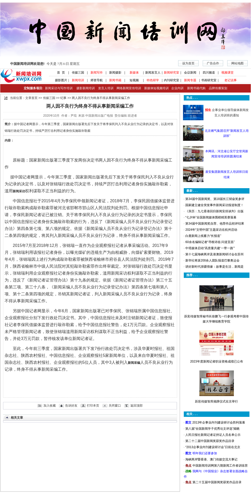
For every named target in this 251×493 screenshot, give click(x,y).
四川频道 (209, 72)
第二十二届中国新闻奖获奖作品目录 (209, 441)
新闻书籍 (115, 80)
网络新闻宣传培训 (129, 88)
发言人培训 (106, 88)
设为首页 (188, 63)
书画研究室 (208, 80)
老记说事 (230, 80)
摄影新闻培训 (85, 88)
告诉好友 (71, 405)
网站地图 (237, 63)
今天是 (45, 64)
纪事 (63, 98)
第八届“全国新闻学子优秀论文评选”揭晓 (212, 428)
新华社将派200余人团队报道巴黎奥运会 (212, 260)
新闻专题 (190, 80)
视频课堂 (227, 72)
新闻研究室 (171, 72)
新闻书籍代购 (194, 88)
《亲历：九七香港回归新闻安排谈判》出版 (214, 211)
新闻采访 (19, 191)
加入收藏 (49, 405)
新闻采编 (134, 363)
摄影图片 (59, 80)
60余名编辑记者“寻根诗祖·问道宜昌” (210, 242)
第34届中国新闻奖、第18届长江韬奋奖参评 (214, 199)
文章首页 (31, 98)
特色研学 (153, 80)
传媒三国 (78, 72)
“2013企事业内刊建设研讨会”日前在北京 (212, 447)
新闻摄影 (115, 72)
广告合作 (213, 63)
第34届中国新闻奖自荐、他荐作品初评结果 (214, 223)
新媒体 (134, 72)
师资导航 (96, 80)
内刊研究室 (171, 80)
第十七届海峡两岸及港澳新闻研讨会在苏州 (214, 254)
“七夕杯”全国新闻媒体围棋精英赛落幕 (210, 217)
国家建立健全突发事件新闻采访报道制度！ (214, 205)
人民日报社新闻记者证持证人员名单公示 (213, 435)
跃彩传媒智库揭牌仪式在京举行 (216, 401)
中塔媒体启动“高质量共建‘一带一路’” (210, 248)
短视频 (134, 80)
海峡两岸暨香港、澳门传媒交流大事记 (211, 459)
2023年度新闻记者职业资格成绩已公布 (216, 361)
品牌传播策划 (216, 88)
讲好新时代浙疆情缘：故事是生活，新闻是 (214, 266)
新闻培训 (78, 80)
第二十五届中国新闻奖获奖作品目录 (217, 482)
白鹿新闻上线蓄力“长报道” (203, 236)
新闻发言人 (153, 72)
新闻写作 (96, 72)
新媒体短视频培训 (156, 88)
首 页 (59, 72)
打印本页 (93, 405)
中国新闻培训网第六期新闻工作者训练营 (220, 465)
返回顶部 (136, 405)
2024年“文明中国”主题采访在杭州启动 (211, 230)
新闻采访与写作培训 (58, 88)
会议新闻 (190, 72)
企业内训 (176, 88)
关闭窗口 (115, 405)
